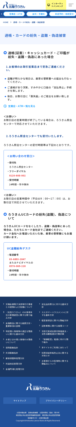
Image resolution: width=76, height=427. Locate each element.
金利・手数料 (38, 13)
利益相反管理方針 (14, 363)
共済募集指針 (12, 352)
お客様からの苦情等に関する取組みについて (55, 362)
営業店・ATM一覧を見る (21, 106)
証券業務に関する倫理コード (55, 325)
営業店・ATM (15, 13)
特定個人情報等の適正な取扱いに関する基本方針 (19, 332)
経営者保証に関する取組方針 (55, 320)
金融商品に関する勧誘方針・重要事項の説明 (19, 324)
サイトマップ (20, 400)
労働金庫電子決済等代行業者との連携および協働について (19, 305)
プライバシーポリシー (56, 400)
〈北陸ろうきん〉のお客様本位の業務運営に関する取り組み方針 (19, 315)
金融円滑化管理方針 (15, 369)
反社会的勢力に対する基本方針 (55, 305)
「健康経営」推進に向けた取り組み (55, 340)
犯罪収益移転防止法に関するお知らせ (55, 354)
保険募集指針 (12, 347)
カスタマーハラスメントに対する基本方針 (55, 313)
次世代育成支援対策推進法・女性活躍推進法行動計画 (55, 332)
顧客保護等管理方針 (15, 358)
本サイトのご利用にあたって (55, 347)
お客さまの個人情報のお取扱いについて (19, 341)
